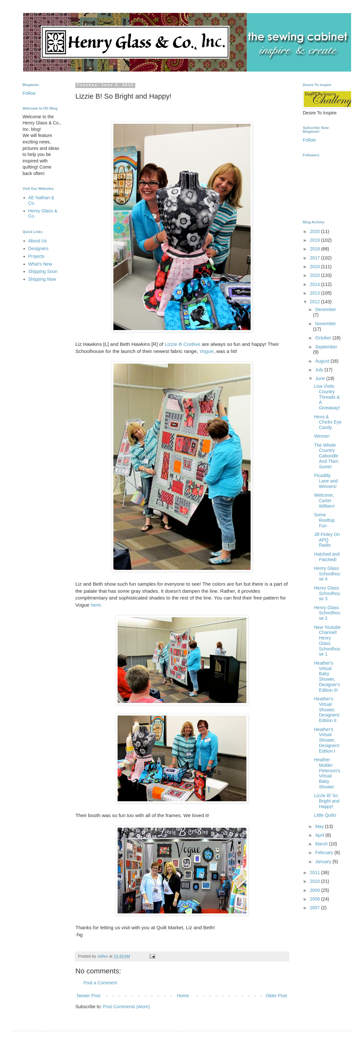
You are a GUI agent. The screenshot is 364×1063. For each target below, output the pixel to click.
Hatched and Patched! (327, 556)
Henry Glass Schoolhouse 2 (327, 613)
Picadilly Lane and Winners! (326, 481)
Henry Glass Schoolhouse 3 (327, 593)
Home (183, 995)
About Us (37, 240)
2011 (315, 872)
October (323, 337)
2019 (315, 240)
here (96, 605)
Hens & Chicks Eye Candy (327, 422)
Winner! (322, 436)
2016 (315, 266)
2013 (315, 293)
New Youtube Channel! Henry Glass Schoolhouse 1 (327, 641)
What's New (40, 264)
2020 (315, 231)
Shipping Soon (43, 271)
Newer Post (88, 995)
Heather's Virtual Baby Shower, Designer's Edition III (327, 676)
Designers (38, 248)
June (320, 378)
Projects (36, 256)
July (319, 369)
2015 (315, 275)
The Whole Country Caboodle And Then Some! (326, 456)
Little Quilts (325, 815)
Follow (29, 93)
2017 (315, 257)
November (325, 323)
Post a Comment (100, 982)
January (323, 861)
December (325, 309)
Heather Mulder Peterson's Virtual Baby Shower (327, 773)
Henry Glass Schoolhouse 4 (327, 574)
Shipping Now (42, 279)
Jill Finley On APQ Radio (327, 540)
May (320, 826)
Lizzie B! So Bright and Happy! (327, 801)
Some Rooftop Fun (324, 520)
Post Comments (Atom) (126, 1006)
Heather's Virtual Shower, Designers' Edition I (327, 740)
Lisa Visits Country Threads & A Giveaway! (327, 397)
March (322, 843)
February (324, 852)
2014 (315, 284)
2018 (315, 248)
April (320, 835)
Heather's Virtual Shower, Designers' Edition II (327, 709)
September (326, 346)
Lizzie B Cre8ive (182, 344)
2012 (315, 301)
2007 (315, 907)
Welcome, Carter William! (324, 500)
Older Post (276, 995)
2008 (315, 899)
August (322, 361)
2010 (315, 881)
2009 (315, 890)
